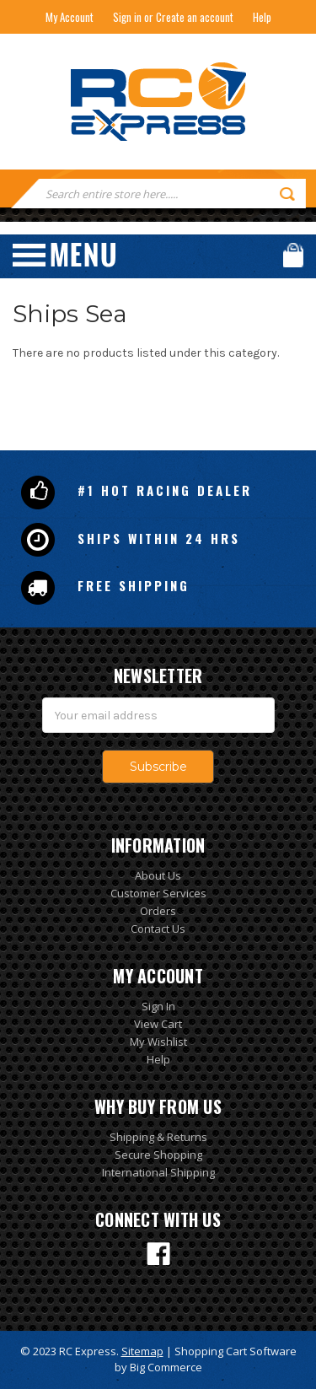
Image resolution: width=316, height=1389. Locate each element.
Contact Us (158, 928)
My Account (70, 16)
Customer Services (158, 893)
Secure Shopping (158, 1154)
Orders (158, 910)
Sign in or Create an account (173, 16)
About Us (158, 875)
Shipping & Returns (158, 1136)
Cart (293, 255)
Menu (64, 255)
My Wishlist (158, 1041)
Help (262, 16)
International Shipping (158, 1172)
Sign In (158, 1006)
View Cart (158, 1023)
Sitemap (142, 1351)
